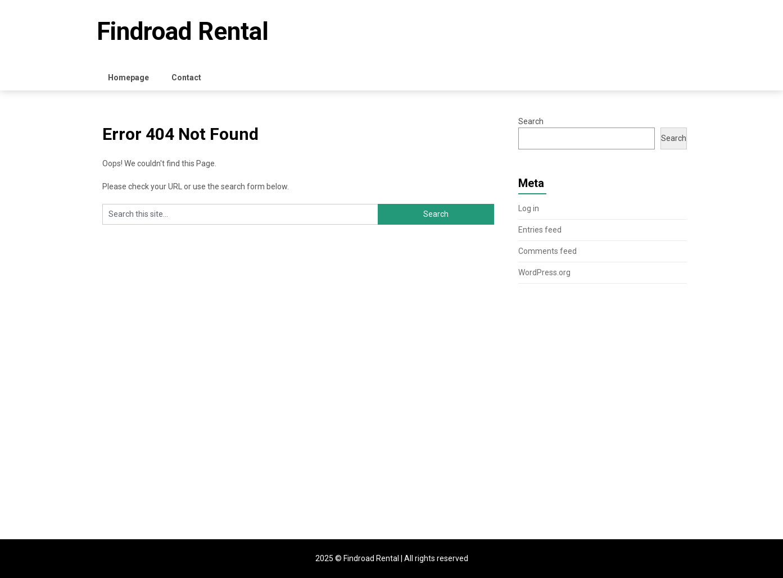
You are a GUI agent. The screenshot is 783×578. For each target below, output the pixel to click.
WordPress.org (544, 272)
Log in (528, 208)
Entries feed (540, 229)
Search (531, 121)
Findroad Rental (183, 31)
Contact (186, 77)
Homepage (128, 77)
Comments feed (547, 251)
